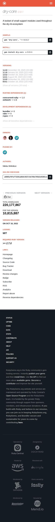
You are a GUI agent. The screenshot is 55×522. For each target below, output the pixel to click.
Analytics (7, 289)
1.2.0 (5, 70)
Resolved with (37, 461)
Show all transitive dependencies (17, 121)
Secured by (38, 498)
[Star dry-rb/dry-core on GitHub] (7, 197)
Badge (5, 278)
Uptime (9, 322)
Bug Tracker (8, 266)
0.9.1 (5, 81)
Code (8, 326)
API (7, 350)
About (9, 342)
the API (33, 377)
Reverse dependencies (13, 297)
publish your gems (37, 373)
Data (8, 330)
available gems (23, 380)
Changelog (8, 258)
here (20, 422)
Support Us (11, 358)
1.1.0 (5, 72)
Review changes (10, 274)
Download (7, 270)
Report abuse (9, 293)
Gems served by (37, 479)
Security (10, 362)
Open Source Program (16, 395)
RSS (5, 285)
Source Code (9, 262)
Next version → (43, 193)
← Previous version (14, 193)
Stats (8, 334)
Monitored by (18, 479)
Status (9, 318)
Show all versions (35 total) (15, 85)
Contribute (11, 338)
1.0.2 (5, 74)
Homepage (8, 254)
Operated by (18, 443)
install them (20, 377)
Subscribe (7, 282)
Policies (10, 354)
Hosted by (19, 461)
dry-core (10, 11)
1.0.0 (5, 79)
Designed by (38, 442)
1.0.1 (5, 77)
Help (8, 346)
